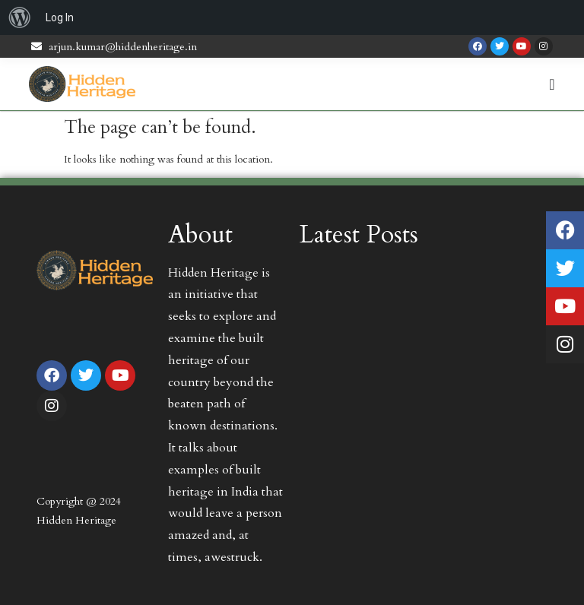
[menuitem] (20, 17)
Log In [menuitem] (60, 17)
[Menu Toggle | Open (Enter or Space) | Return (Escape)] (551, 84)
